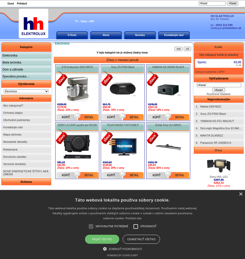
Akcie (106, 35)
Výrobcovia (26, 84)
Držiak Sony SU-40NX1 (168, 125)
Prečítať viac (133, 218)
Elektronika (9, 55)
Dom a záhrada (12, 69)
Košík (218, 47)
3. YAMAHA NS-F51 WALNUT (215, 121)
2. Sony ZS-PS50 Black (211, 113)
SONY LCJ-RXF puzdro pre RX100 (77, 125)
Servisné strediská (14, 164)
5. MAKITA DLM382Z (209, 135)
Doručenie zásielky (14, 156)
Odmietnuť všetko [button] (141, 239)
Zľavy (219, 150)
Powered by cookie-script (122, 255)
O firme (72, 35)
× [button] (240, 194)
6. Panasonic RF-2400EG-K (213, 142)
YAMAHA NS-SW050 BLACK (168, 67)
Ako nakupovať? (13, 105)
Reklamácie (10, 149)
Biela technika (11, 62)
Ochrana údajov (13, 112)
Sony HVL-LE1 (218, 175)
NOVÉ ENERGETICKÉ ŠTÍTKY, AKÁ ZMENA (25, 173)
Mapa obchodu (12, 134)
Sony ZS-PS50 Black (122, 67)
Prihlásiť (22, 3)
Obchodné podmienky (16, 120)
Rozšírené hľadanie (219, 94)
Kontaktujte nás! (174, 35)
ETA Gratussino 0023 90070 (77, 67)
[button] (122, 248)
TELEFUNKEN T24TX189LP (123, 125)
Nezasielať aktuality (15, 141)
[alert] (122, 224)
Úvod (11, 3)
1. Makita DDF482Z (208, 106)
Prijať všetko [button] (102, 239)
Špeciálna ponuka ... (16, 76)
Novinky (140, 35)
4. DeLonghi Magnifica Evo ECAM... (218, 128)
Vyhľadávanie (218, 78)
